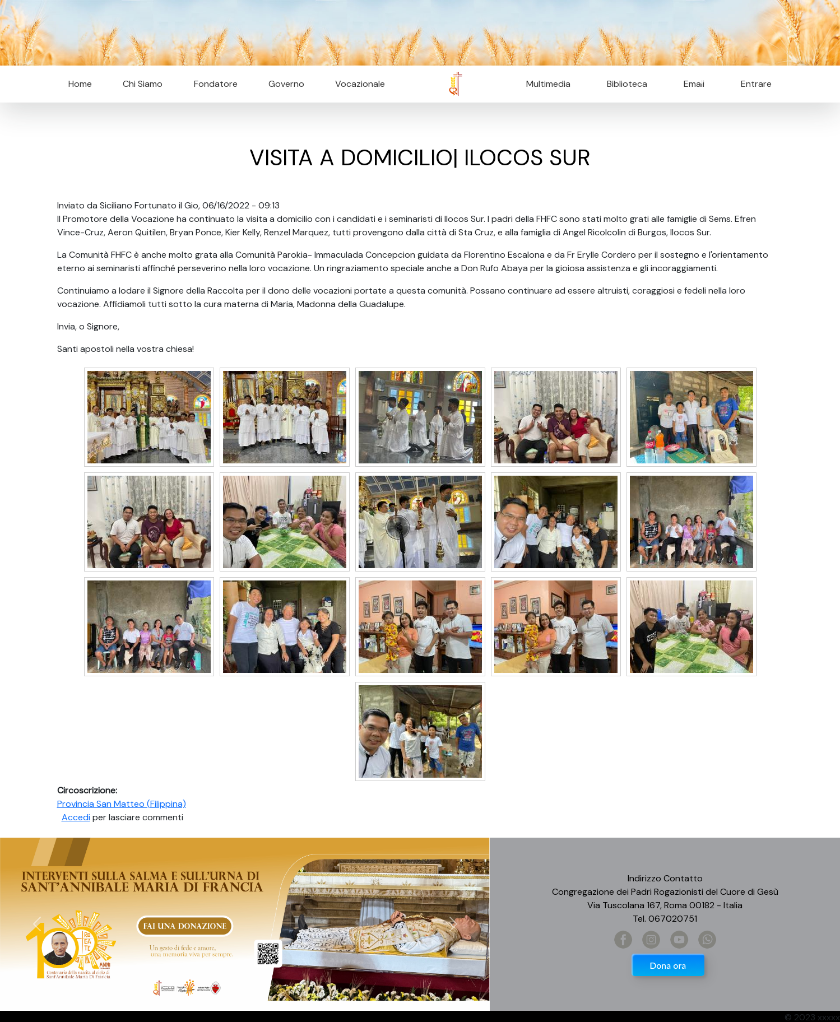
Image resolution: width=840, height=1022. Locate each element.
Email (690, 84)
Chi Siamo (143, 84)
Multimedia (548, 84)
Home (80, 84)
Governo (286, 84)
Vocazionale (360, 84)
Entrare (756, 84)
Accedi (76, 817)
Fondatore (216, 84)
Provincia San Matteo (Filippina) (121, 804)
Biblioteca (627, 84)
